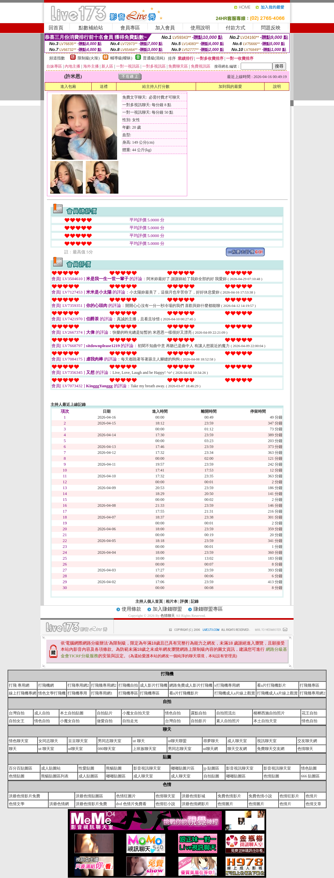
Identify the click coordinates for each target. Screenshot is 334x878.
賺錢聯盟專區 (208, 609)
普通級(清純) (154, 58)
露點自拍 (198, 713)
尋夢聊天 (211, 741)
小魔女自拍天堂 (136, 713)
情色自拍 (173, 713)
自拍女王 (16, 721)
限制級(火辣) (89, 58)
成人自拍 (42, 713)
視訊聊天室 (267, 741)
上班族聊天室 (144, 748)
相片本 (171, 601)
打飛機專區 (128, 693)
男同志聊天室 (109, 741)
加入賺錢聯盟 (167, 609)
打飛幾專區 (309, 685)
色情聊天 (168, 615)
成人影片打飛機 (153, 685)
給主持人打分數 (156, 86)
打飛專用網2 (78, 685)
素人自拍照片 (228, 721)
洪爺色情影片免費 (24, 796)
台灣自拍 (16, 713)
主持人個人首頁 (149, 601)
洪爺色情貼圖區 (89, 796)
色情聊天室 (165, 796)
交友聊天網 (307, 741)
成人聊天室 (237, 741)
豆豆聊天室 (78, 741)
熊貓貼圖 (114, 768)
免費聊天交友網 (270, 748)
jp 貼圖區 (211, 768)
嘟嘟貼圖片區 (182, 768)
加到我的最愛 (230, 86)
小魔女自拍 (70, 721)
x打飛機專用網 (227, 685)
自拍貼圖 (211, 776)
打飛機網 (46, 685)
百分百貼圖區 (20, 768)
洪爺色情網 (59, 804)
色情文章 (313, 804)
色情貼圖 (16, 776)
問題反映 (271, 27)
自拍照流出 (226, 713)
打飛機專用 (77, 693)
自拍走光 (130, 721)
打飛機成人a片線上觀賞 (234, 693)
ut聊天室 (75, 748)
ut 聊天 (138, 741)
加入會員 (165, 27)
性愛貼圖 (86, 768)
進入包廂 (68, 86)
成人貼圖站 (51, 768)
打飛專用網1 (102, 693)
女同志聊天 (48, 741)
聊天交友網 (237, 748)
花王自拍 (309, 713)
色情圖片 (225, 804)
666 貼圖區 (310, 776)
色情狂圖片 (126, 796)
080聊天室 (106, 748)
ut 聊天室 (46, 748)
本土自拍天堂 (265, 721)
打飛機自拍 (128, 685)
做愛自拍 (105, 721)
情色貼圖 (309, 768)
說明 (277, 86)
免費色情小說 (260, 796)
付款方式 (235, 27)
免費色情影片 (229, 796)
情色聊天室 (18, 741)
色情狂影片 (289, 796)
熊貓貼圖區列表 (54, 776)
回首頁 (56, 27)
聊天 (13, 748)
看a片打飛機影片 (271, 685)
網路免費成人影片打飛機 (190, 685)
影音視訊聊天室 (147, 768)
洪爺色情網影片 (195, 804)
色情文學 (16, 804)
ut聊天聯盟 (177, 741)
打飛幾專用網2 (103, 685)
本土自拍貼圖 (72, 713)
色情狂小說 (165, 804)
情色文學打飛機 (52, 693)
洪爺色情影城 (193, 796)
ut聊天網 (210, 748)
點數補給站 (91, 27)
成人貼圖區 (88, 776)
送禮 (104, 86)
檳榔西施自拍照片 (269, 713)
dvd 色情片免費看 (131, 804)
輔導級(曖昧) (121, 58)
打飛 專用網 (19, 685)
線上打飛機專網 (22, 693)
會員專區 (130, 27)
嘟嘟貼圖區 (116, 776)
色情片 (311, 796)
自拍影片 (198, 721)
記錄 (195, 601)
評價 (184, 601)
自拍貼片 (105, 713)
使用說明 (200, 27)
